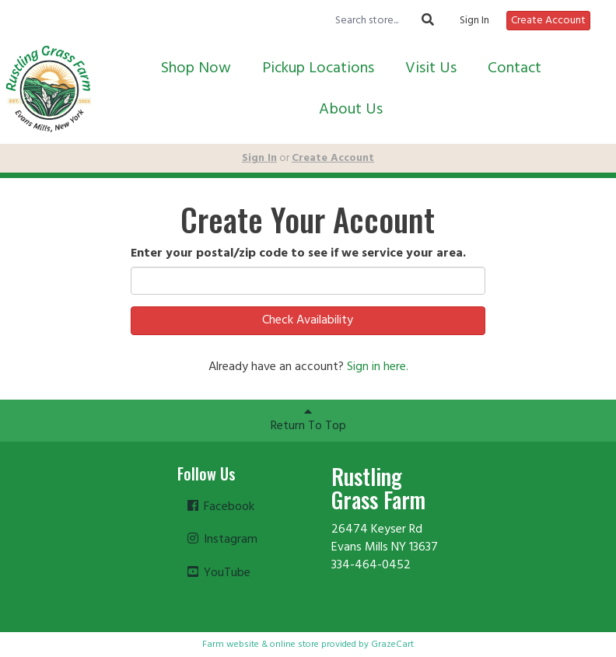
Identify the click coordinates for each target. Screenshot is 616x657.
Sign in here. (377, 367)
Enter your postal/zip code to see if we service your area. (298, 254)
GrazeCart (392, 644)
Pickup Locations (318, 68)
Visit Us (431, 68)
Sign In (474, 21)
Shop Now (196, 68)
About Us (351, 109)
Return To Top (308, 420)
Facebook (219, 507)
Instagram (221, 539)
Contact (514, 68)
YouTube (217, 573)
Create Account (548, 21)
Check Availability (307, 320)
